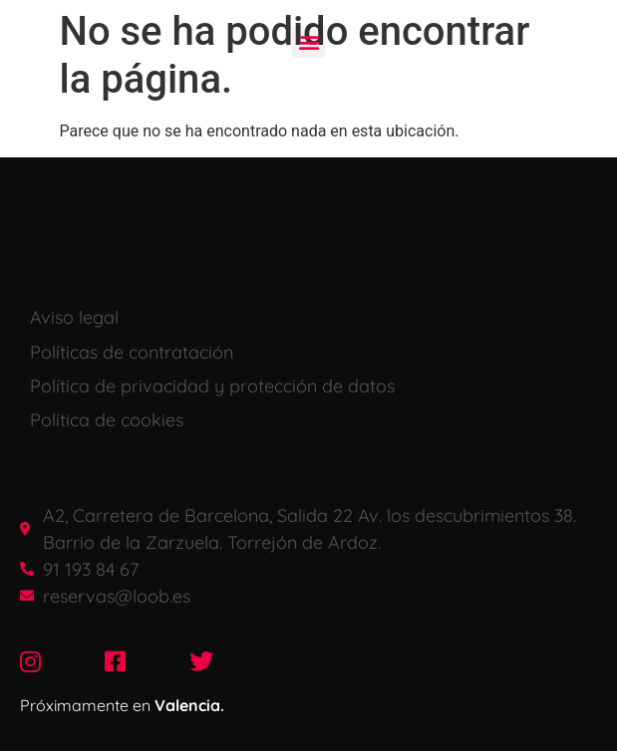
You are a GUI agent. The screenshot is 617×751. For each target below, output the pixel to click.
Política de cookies (106, 419)
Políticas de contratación (131, 352)
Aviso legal (74, 317)
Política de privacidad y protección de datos (212, 386)
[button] (308, 41)
